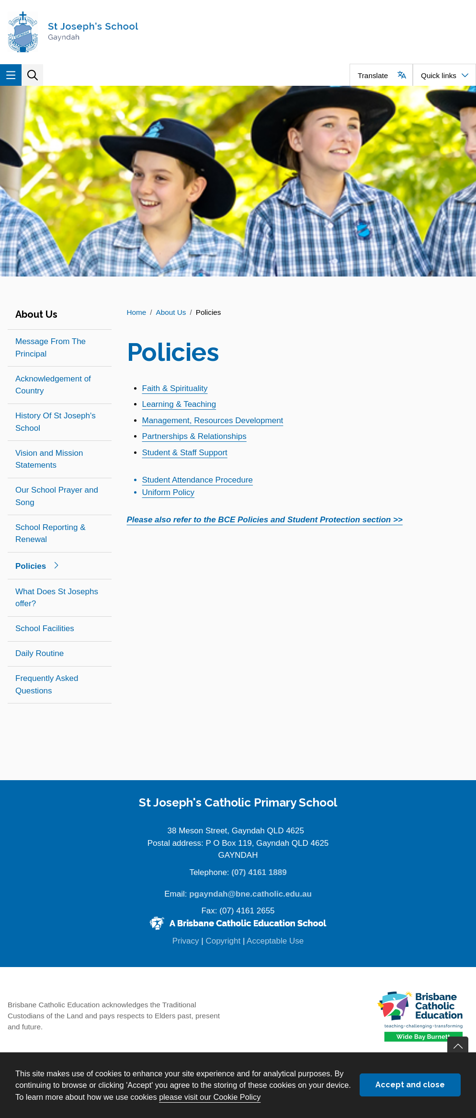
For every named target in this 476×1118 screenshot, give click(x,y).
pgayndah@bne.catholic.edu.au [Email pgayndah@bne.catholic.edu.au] (250, 894)
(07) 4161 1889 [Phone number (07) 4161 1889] (258, 872)
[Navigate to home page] (119, 32)
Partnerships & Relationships (194, 436)
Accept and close (410, 1084)
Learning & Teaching (179, 404)
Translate (373, 75)
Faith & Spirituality (175, 388)
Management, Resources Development (212, 420)
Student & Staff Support (184, 452)
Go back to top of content (457, 1047)
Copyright (222, 940)
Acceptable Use (275, 940)
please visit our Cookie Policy (210, 1097)
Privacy (185, 940)
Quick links (438, 75)
